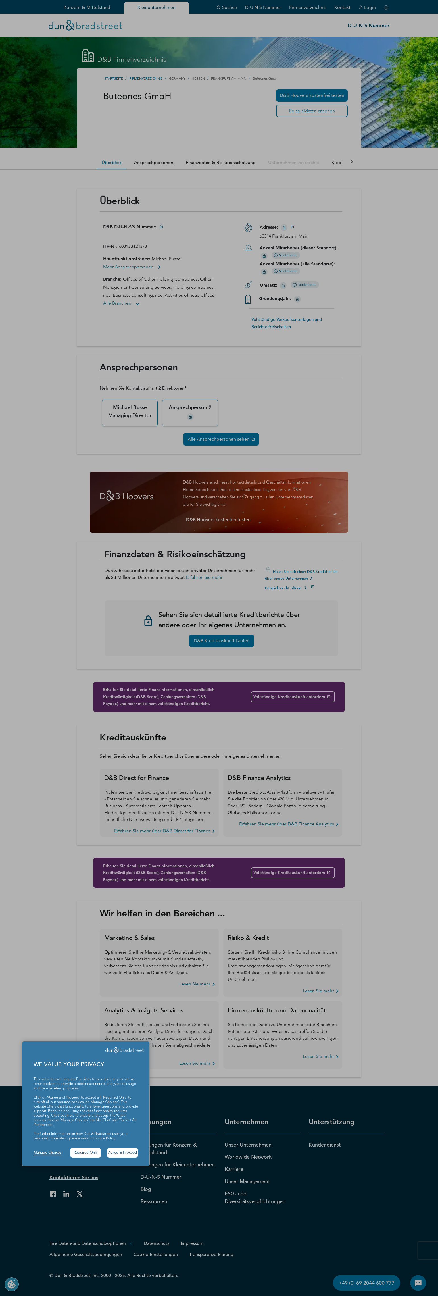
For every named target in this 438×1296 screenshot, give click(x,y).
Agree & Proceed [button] (122, 1152)
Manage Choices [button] (47, 1152)
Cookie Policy (104, 1138)
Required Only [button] (86, 1152)
